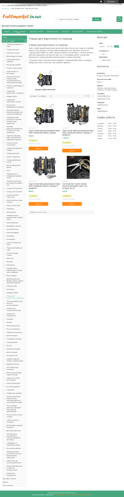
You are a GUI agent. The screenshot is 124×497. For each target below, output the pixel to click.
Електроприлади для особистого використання (14, 468)
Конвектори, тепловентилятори (14, 309)
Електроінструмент (14, 349)
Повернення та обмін (94, 31)
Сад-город (10, 390)
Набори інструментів (14, 332)
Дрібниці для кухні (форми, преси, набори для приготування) (15, 281)
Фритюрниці (11, 212)
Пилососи (10, 258)
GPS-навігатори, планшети (13, 368)
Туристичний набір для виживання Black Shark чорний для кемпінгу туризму (44, 132)
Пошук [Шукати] (97, 19)
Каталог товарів (19, 31)
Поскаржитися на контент (63, 495)
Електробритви (12, 223)
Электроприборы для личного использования (14, 303)
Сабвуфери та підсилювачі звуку (13, 444)
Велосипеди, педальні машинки (15, 426)
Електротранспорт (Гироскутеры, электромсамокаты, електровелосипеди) (14, 80)
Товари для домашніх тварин (14, 149)
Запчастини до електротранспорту (14, 462)
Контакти (65, 31)
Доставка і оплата (36, 31)
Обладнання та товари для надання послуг (14, 176)
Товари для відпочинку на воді (14, 101)
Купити (38, 148)
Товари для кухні (13, 50)
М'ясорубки (11, 239)
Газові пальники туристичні (13, 196)
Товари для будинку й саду (15, 45)
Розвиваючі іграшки (14, 339)
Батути (9, 345)
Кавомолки (11, 265)
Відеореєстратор (13, 364)
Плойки (9, 322)
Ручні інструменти (13, 329)
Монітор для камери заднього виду (14, 374)
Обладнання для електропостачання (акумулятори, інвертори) (14, 120)
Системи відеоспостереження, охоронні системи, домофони (14, 129)
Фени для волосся (13, 326)
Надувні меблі (12, 96)
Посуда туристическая (45, 90)
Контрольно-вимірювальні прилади (15, 106)
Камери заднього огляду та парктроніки (15, 360)
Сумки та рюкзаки (13, 157)
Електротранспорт (13, 205)
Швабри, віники (12, 293)
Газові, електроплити (14, 188)
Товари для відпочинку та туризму (15, 92)
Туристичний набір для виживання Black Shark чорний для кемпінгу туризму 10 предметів (44, 186)
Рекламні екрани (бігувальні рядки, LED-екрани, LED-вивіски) (15, 112)
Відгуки (5, 482)
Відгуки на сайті (52, 31)
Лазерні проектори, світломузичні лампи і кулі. (14, 183)
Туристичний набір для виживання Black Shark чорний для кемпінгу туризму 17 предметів (78, 133)
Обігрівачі (10, 209)
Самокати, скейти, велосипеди (13, 379)
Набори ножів (12, 286)
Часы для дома (12, 342)
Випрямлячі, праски (14, 226)
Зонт (8, 171)
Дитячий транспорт (14, 431)
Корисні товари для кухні (14, 243)
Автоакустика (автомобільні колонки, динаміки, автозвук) (14, 437)
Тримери (10, 319)
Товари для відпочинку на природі (15, 297)
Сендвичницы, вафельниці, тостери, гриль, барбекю (14, 270)
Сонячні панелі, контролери (12, 144)
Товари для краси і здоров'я (13, 60)
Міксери (10, 262)
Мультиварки (12, 275)
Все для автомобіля (14, 65)
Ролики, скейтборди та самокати (15, 87)
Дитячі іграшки (12, 335)
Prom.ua (73, 493)
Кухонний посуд (12, 229)
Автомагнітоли (12, 355)
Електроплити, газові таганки (14, 201)
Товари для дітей (13, 153)
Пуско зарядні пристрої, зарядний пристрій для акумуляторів (14, 409)
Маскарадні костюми (14, 56)
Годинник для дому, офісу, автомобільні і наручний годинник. (14, 138)
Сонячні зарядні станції (12, 254)
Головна (6, 31)
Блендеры (10, 236)
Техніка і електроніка (14, 68)
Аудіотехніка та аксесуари (12, 72)
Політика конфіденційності (83, 495)
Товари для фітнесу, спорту (14, 161)
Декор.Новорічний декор (13, 166)
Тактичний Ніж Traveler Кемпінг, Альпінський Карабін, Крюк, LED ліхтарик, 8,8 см (74, 186)
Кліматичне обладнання (11, 315)
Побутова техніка (13, 53)
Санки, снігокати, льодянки (13, 421)
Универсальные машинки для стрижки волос (15, 217)
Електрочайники (13, 232)
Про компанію (77, 31)
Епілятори (10, 289)
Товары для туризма (14, 393)
